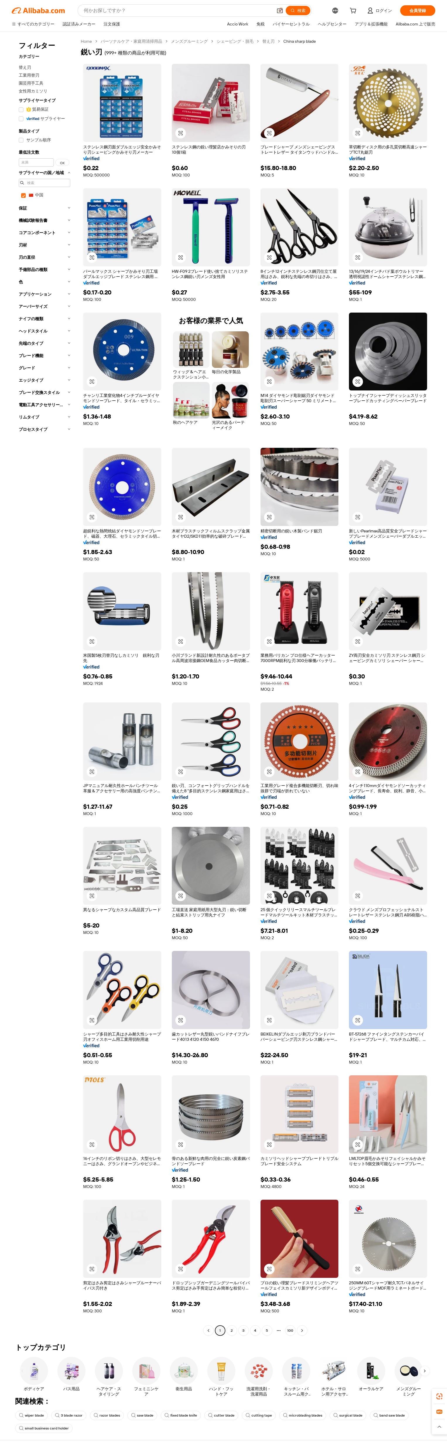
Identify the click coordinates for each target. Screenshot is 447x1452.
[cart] (354, 11)
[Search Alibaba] (178, 10)
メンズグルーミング (189, 41)
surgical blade (347, 1415)
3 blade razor (69, 1415)
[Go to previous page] (208, 1330)
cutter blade (221, 1415)
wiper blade (31, 1415)
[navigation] (44, 686)
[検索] (298, 10)
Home (86, 41)
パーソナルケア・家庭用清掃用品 (131, 41)
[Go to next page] (302, 1330)
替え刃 (268, 41)
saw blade (142, 1415)
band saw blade (389, 1415)
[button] (279, 10)
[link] (439, 1396)
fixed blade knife (181, 1415)
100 (290, 1330)
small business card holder (44, 1428)
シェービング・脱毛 (235, 41)
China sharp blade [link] (299, 41)
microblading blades (302, 1415)
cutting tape (259, 1415)
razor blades (107, 1415)
